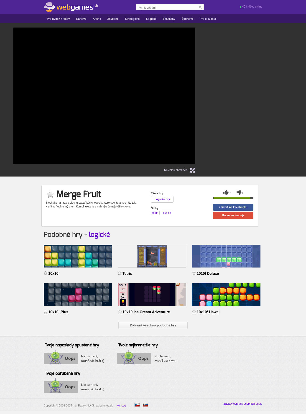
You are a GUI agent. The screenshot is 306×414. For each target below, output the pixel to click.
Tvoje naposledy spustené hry (72, 345)
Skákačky (169, 18)
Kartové (81, 18)
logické (99, 234)
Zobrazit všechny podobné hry (153, 325)
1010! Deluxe (208, 273)
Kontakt (121, 405)
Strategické (132, 18)
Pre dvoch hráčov (58, 18)
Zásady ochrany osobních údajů (243, 403)
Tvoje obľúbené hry (62, 374)
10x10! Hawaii (209, 312)
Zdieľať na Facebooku (233, 207)
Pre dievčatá (208, 18)
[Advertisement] (259, 96)
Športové (188, 18)
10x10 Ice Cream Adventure (146, 312)
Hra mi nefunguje (233, 215)
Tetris (127, 273)
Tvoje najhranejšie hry (138, 345)
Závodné (112, 18)
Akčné (97, 18)
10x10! (54, 273)
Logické (151, 18)
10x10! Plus (58, 312)
